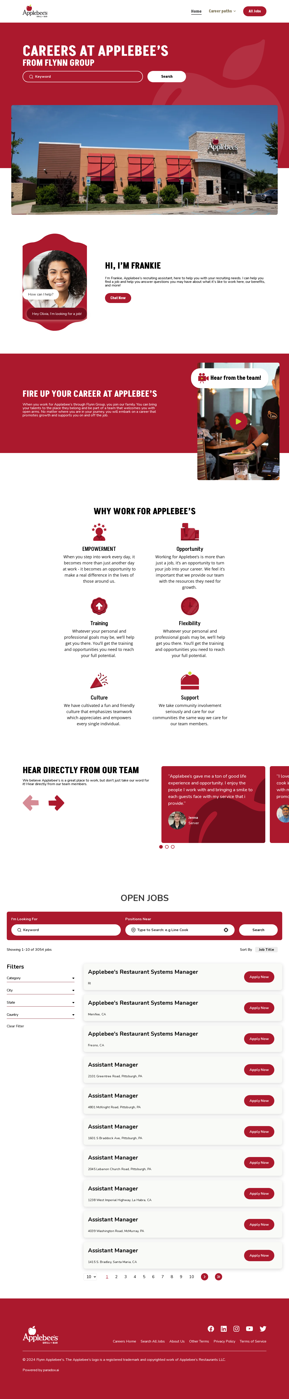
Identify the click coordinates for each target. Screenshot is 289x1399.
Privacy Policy (224, 1341)
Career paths (222, 11)
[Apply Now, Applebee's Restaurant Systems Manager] (259, 977)
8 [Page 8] (172, 1276)
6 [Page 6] (153, 1276)
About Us (177, 1341)
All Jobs (255, 11)
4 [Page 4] (135, 1276)
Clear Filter (15, 1026)
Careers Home (124, 1341)
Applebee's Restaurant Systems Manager (143, 972)
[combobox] (179, 930)
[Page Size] (90, 1276)
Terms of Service (253, 1341)
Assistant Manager (113, 1065)
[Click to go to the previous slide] (31, 804)
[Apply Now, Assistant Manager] (259, 1069)
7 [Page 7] (162, 1276)
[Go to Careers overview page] (38, 11)
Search (166, 76)
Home (196, 11)
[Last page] (218, 1276)
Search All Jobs (153, 1341)
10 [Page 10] (191, 1276)
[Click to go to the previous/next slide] (161, 847)
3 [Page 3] (125, 1276)
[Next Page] (204, 1276)
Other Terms (199, 1341)
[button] (226, 930)
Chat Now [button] (119, 298)
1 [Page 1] (107, 1276)
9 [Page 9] (181, 1276)
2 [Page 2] (116, 1276)
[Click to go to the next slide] (57, 804)
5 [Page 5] (144, 1276)
